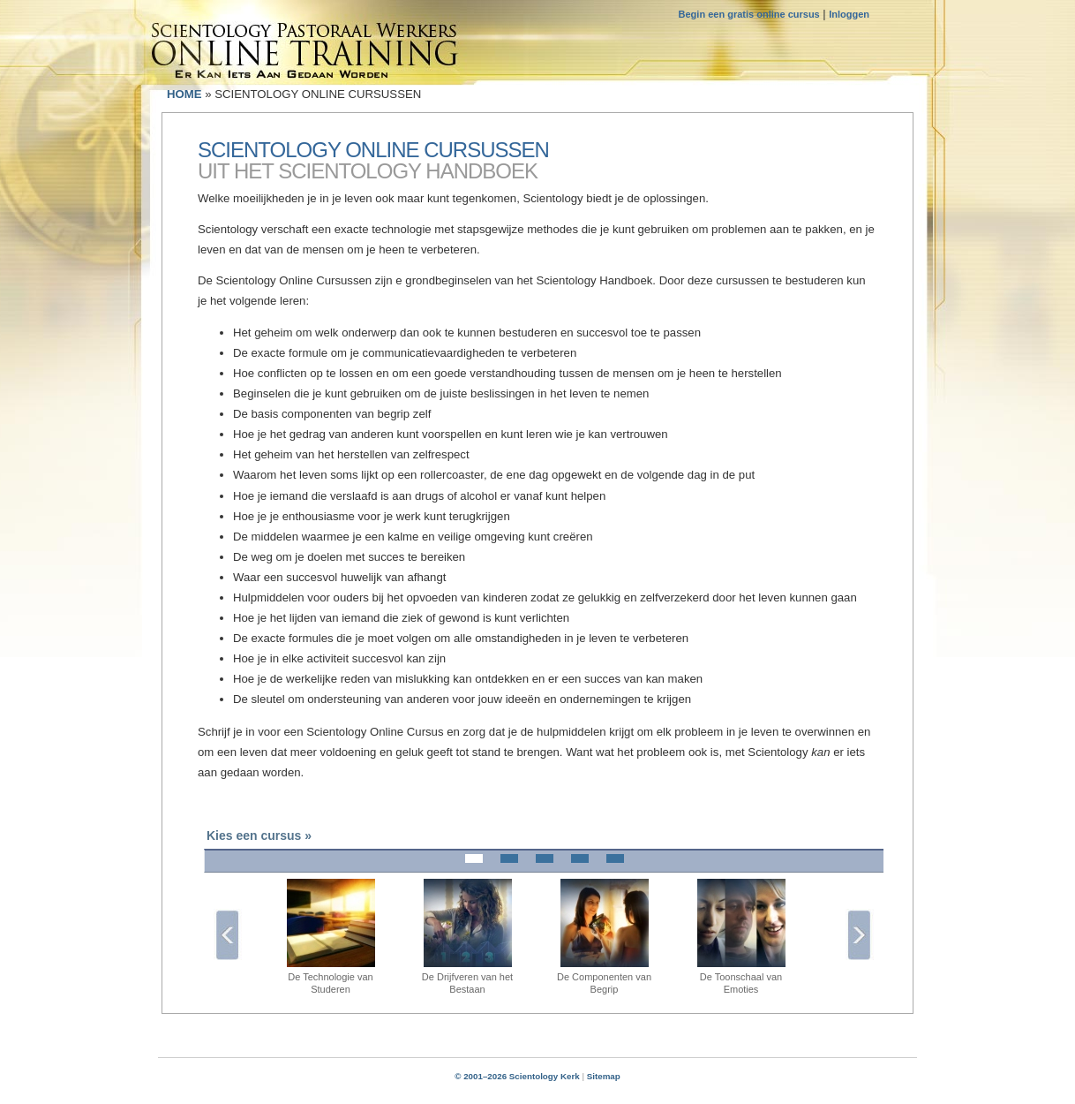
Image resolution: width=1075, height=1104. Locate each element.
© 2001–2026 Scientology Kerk (517, 1076)
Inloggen (849, 14)
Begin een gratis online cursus (749, 14)
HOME (184, 94)
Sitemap (603, 1076)
